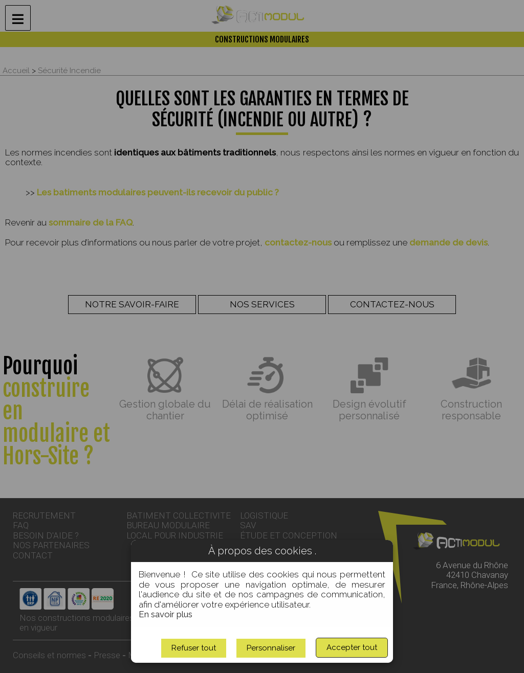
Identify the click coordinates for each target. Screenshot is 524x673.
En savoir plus (165, 614)
